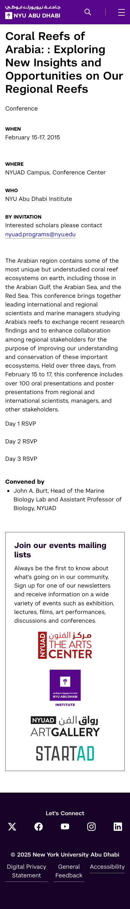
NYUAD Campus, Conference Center (55, 172)
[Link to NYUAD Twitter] (12, 827)
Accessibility (107, 866)
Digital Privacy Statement (26, 871)
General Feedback (69, 871)
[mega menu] (119, 12)
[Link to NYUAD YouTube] (65, 827)
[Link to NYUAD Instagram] (91, 827)
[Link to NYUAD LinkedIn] (118, 827)
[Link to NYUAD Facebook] (38, 827)
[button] (87, 12)
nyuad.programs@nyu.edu (40, 234)
